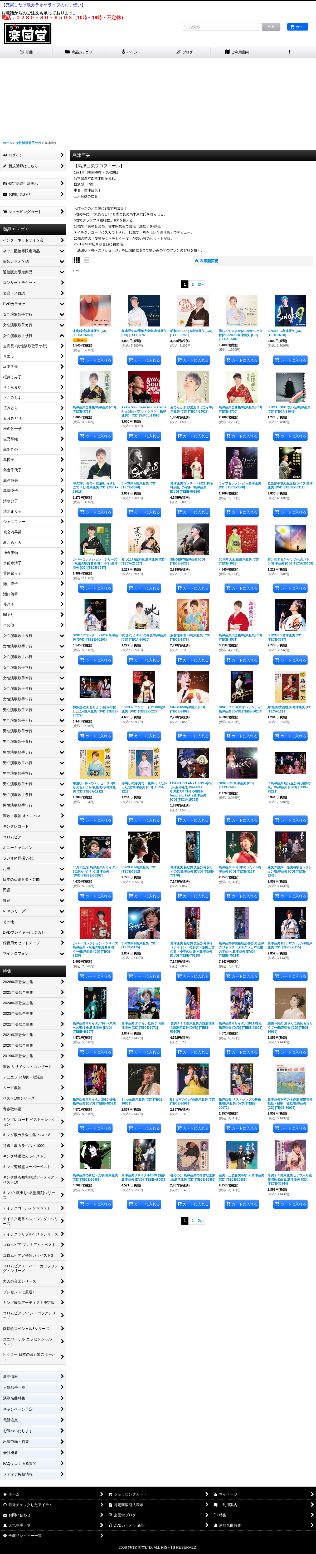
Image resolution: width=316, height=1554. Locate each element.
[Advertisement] (158, 97)
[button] (289, 52)
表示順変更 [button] (206, 261)
